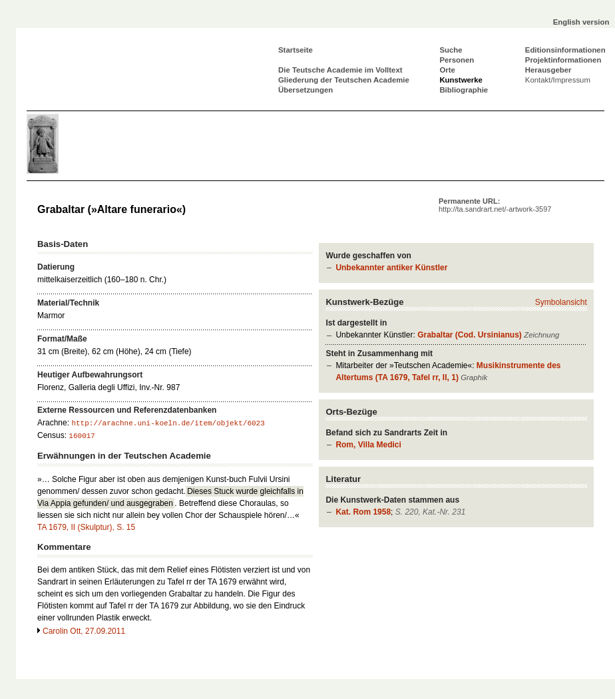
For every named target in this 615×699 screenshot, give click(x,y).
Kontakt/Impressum (557, 80)
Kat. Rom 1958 (363, 512)
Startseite (295, 50)
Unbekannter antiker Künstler (391, 267)
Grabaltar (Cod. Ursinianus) (469, 335)
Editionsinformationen (565, 50)
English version (581, 22)
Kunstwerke (461, 80)
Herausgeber (548, 70)
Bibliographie (463, 90)
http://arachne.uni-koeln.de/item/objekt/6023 (167, 423)
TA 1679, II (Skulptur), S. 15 (86, 527)
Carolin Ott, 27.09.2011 (84, 631)
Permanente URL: (495, 205)
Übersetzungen (305, 90)
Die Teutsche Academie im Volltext (340, 70)
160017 (82, 436)
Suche (450, 50)
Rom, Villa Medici (368, 444)
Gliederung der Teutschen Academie (343, 80)
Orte (447, 70)
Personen (456, 60)
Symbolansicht (561, 302)
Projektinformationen (563, 60)
